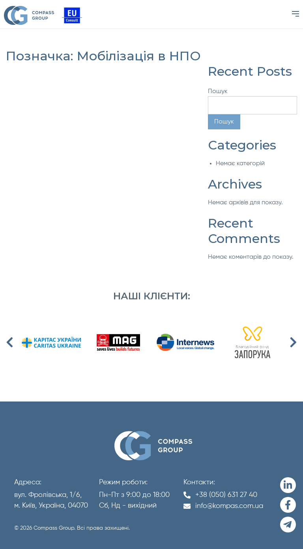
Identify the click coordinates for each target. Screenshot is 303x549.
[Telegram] (288, 524)
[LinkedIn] (288, 485)
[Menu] (295, 14)
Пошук (218, 91)
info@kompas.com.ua (229, 506)
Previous (10, 342)
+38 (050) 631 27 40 (226, 495)
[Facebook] (288, 505)
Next (293, 342)
